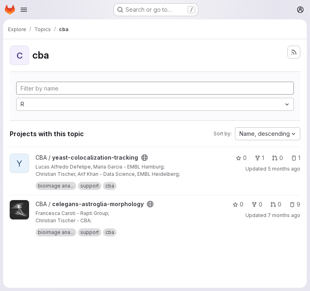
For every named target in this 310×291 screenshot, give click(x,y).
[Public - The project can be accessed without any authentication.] (144, 157)
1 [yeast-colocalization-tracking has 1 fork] (259, 157)
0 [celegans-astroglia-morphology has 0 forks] (256, 204)
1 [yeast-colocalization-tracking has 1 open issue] (295, 157)
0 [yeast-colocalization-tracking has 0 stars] (241, 157)
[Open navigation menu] (23, 9)
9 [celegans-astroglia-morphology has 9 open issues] (294, 204)
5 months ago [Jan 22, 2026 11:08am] (284, 169)
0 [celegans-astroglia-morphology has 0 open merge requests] (275, 204)
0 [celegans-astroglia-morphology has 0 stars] (237, 204)
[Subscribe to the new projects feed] (293, 52)
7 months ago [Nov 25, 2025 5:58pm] (284, 215)
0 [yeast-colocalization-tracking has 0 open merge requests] (277, 157)
